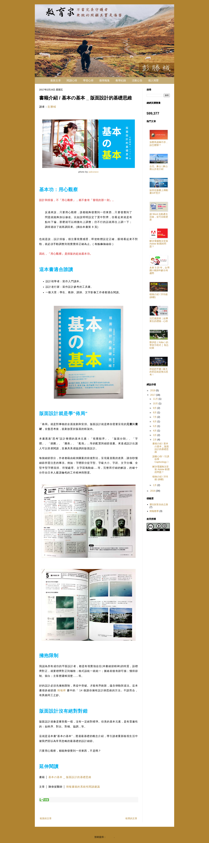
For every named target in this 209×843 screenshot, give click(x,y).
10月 (155, 403)
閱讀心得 (72, 80)
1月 (155, 485)
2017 (153, 395)
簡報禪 (61, 690)
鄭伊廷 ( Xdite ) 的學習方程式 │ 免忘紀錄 (159, 345)
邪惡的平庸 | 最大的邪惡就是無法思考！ (158, 372)
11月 (155, 399)
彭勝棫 (52, 106)
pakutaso (93, 172)
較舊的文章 (131, 818)
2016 (153, 491)
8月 (155, 412)
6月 (155, 421)
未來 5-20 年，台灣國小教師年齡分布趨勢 (159, 270)
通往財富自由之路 (158, 504)
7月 (155, 417)
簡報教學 (154, 511)
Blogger (110, 837)
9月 (155, 408)
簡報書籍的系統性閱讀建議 (83, 786)
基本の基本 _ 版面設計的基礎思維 (69, 777)
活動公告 (137, 80)
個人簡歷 (153, 80)
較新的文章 (46, 818)
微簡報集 (104, 80)
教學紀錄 (121, 80)
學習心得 (88, 80)
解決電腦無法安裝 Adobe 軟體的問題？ (158, 244)
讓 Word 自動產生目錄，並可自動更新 (158, 217)
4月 (155, 430)
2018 (153, 390)
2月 (155, 439)
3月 (155, 435)
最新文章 (55, 80)
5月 (155, 426)
